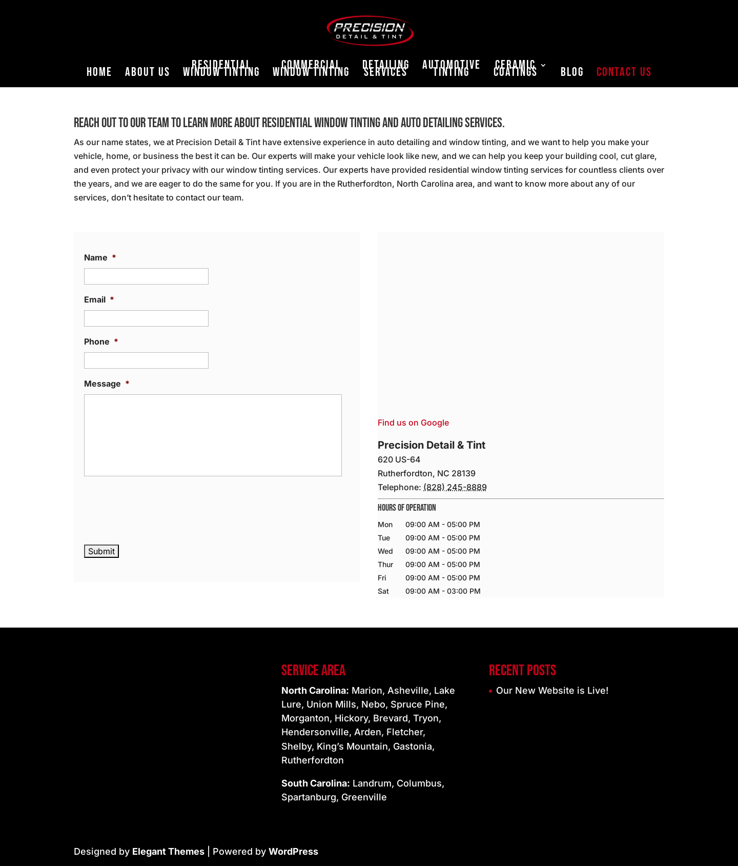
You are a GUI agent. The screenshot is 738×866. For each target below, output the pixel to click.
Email (99, 299)
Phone (101, 341)
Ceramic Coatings (516, 70)
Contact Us (624, 74)
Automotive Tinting (451, 70)
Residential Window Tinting (221, 70)
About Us (147, 74)
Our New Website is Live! (552, 690)
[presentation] (162, 508)
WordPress (293, 851)
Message (107, 383)
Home (99, 74)
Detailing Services (385, 70)
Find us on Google (413, 422)
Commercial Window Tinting (311, 70)
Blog (572, 74)
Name (100, 257)
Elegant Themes (168, 851)
